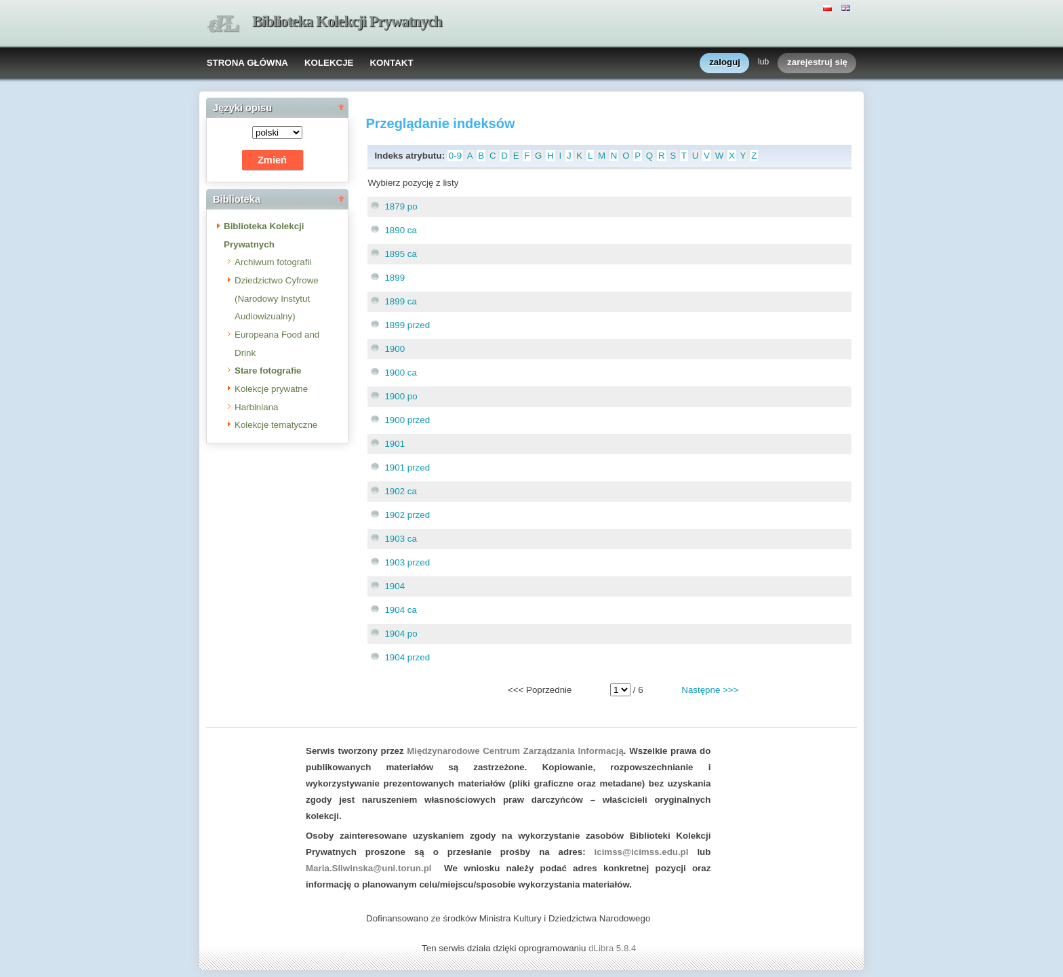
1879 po (400, 206)
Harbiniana (256, 407)
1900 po (400, 396)
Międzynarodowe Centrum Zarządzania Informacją (515, 751)
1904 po (400, 634)
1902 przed (407, 515)
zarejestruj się (817, 62)
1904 (394, 586)
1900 (394, 349)
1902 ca (400, 491)
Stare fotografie (268, 370)
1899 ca (400, 301)
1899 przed (407, 325)
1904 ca (400, 610)
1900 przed (407, 420)
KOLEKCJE (329, 63)
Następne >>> (709, 690)
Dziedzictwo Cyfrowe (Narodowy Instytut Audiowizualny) (277, 298)
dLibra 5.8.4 (613, 948)
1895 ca (400, 254)
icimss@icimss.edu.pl (642, 852)
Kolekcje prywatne (271, 389)
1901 (394, 444)
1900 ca (400, 372)
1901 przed (407, 467)
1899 (394, 278)
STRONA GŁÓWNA (247, 63)
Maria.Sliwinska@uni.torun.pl (369, 868)
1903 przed (407, 562)
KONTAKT (391, 63)
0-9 (455, 156)
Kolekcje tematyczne (276, 425)
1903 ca (400, 539)
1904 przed (407, 657)
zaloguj (724, 62)
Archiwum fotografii (273, 262)
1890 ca (400, 230)
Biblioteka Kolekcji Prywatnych (347, 21)
